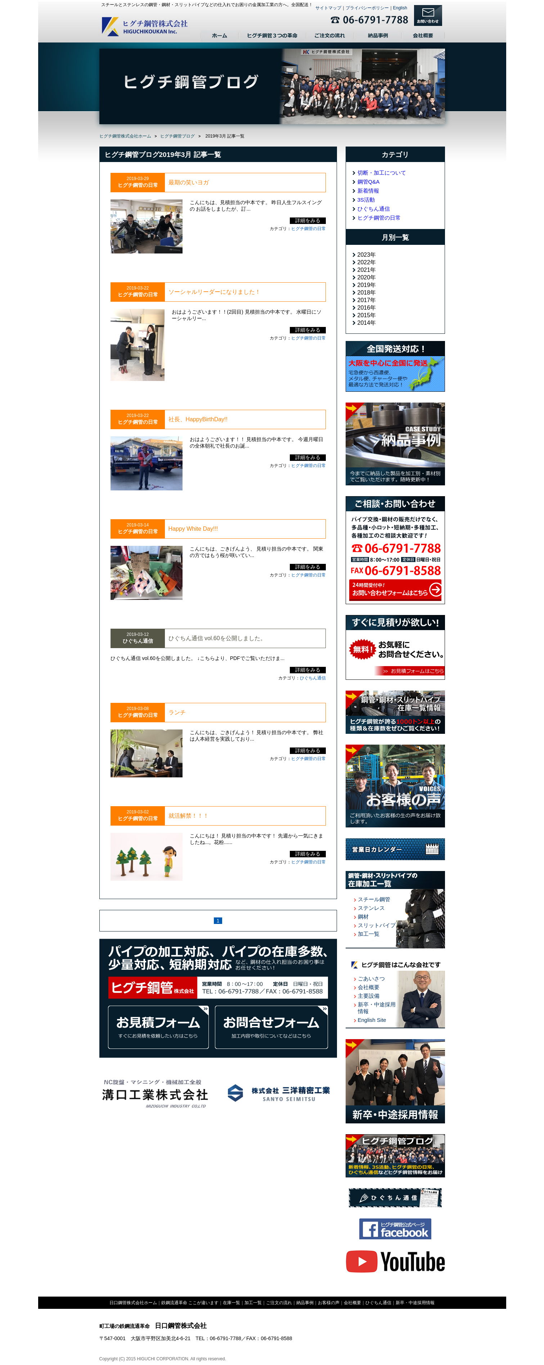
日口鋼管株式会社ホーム (133, 1302)
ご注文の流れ (330, 36)
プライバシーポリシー (367, 7)
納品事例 (378, 36)
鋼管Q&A (369, 182)
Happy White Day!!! (193, 529)
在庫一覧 (231, 1302)
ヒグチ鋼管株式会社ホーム (125, 136)
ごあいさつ (371, 978)
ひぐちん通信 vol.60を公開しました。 (217, 638)
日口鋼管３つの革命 (272, 36)
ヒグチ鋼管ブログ (177, 136)
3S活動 (366, 200)
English (400, 7)
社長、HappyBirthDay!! (198, 419)
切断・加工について (382, 173)
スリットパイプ (377, 925)
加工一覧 (368, 934)
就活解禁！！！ (188, 816)
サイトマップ (328, 7)
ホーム (220, 36)
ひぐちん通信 (313, 678)
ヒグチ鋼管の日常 (308, 228)
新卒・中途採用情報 (415, 1302)
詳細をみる (307, 220)
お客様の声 (329, 1302)
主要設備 (368, 996)
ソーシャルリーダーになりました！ (214, 292)
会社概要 (423, 36)
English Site (372, 1020)
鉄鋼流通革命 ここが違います (190, 1302)
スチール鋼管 (374, 899)
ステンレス (371, 908)
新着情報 (368, 191)
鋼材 (363, 916)
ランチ (177, 712)
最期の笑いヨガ (188, 182)
